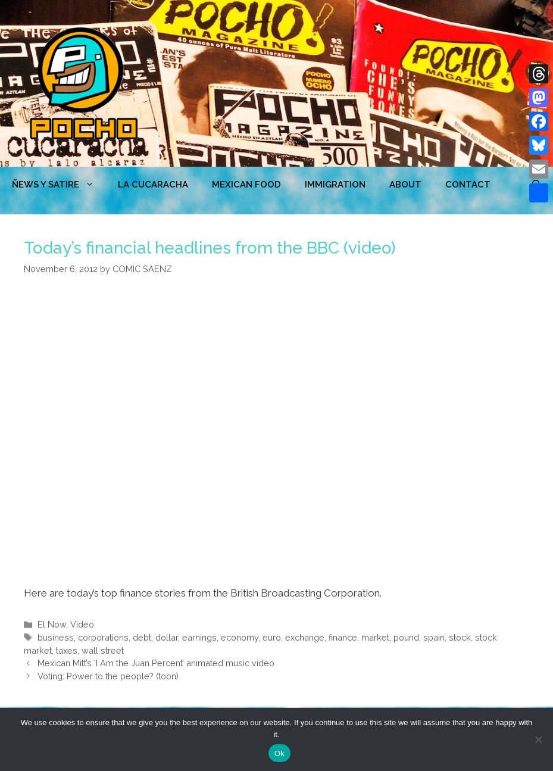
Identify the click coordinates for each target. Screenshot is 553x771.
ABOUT (405, 184)
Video (82, 624)
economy (239, 637)
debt (142, 637)
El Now (52, 624)
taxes (66, 650)
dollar (166, 637)
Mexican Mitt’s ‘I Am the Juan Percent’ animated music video (156, 663)
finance (343, 637)
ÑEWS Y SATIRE (59, 184)
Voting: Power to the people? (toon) (108, 676)
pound (406, 637)
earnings (199, 637)
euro (272, 637)
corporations (103, 637)
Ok (279, 753)
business (56, 637)
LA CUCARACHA (153, 184)
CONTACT (467, 184)
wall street (103, 650)
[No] (538, 739)
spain (434, 637)
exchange (304, 637)
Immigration (335, 184)
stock (460, 637)
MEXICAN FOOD (246, 184)
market (375, 637)
